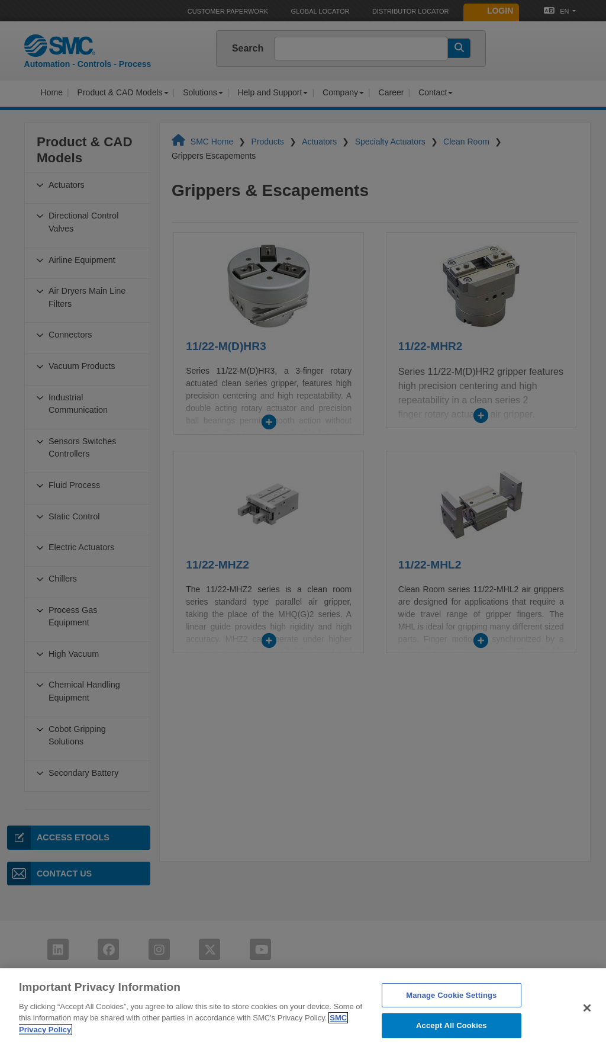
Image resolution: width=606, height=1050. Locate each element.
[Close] (587, 1019)
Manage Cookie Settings (451, 1005)
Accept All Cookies (451, 1036)
